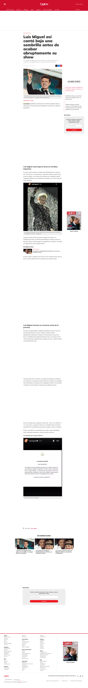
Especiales (24, 636)
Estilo (23, 640)
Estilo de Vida (7, 655)
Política (42, 639)
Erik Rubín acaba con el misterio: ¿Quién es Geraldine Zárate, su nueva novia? (73, 97)
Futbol (23, 650)
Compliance (64, 680)
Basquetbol (24, 654)
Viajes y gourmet (47, 9)
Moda (32, 9)
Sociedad (42, 648)
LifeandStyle (43, 636)
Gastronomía (7, 648)
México (41, 641)
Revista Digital (79, 4)
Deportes (24, 643)
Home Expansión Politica (27, 663)
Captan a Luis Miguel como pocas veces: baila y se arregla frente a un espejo (24, 552)
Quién (5, 635)
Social (41, 662)
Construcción (43, 652)
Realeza (19, 9)
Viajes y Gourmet (7, 643)
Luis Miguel (26, 103)
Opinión (23, 635)
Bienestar (6, 653)
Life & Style (25, 639)
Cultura (57, 9)
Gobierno (42, 640)
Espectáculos (10, 9)
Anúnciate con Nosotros (76, 680)
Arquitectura (43, 656)
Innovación (42, 667)
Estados (42, 645)
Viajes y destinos (8, 651)
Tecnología (24, 667)
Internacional (25, 666)
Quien (78, 676)
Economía (24, 665)
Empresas (24, 662)
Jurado (5, 656)
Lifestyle (24, 657)
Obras (23, 668)
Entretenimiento (25, 641)
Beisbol (23, 652)
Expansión (24, 661)
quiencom (81, 675)
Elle (5, 659)
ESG (23, 670)
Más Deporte (25, 656)
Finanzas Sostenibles (45, 666)
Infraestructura (44, 654)
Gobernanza (43, 663)
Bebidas (5, 649)
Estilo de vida (7, 664)
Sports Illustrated (26, 649)
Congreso (42, 643)
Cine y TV (24, 644)
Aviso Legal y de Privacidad (52, 680)
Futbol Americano (26, 653)
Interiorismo (43, 657)
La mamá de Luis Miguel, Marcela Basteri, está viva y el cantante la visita (46, 251)
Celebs (5, 662)
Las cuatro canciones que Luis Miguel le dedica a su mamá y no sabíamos (63, 552)
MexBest (6, 647)
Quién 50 (78, 9)
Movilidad (42, 665)
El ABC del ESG (43, 668)
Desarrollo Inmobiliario (45, 653)
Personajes (6, 652)
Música (23, 645)
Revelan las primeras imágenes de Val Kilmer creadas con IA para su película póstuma (74, 89)
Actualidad (6, 667)
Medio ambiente (43, 661)
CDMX (41, 644)
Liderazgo (6, 669)
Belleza (38, 9)
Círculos (26, 9)
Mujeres (6, 666)
